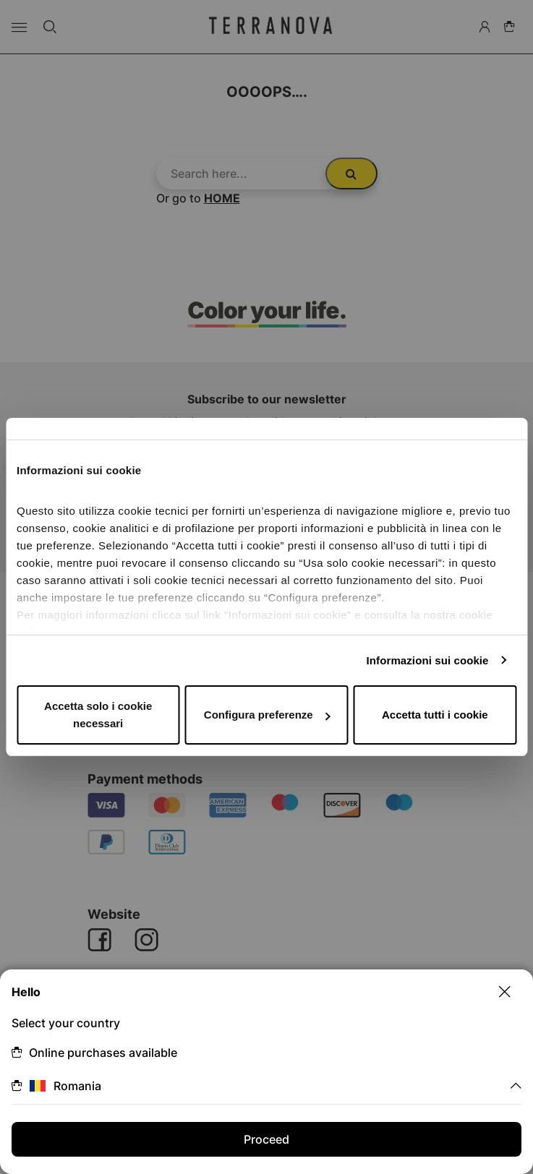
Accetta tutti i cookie (435, 714)
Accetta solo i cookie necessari (98, 714)
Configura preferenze (267, 714)
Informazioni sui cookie (428, 660)
